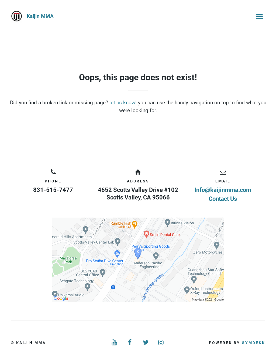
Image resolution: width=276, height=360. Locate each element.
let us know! (123, 102)
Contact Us (223, 198)
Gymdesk (253, 343)
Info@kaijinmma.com (223, 189)
